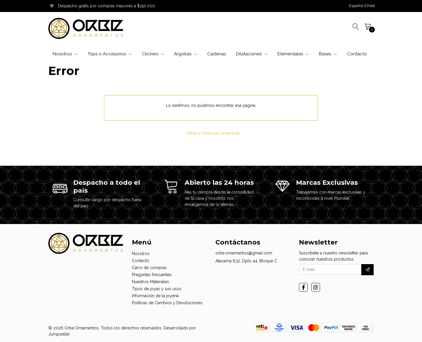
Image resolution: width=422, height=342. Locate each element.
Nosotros (65, 54)
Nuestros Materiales (150, 281)
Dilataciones (252, 54)
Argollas (185, 54)
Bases (328, 54)
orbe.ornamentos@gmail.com (243, 253)
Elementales (293, 54)
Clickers (153, 54)
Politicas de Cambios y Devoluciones (167, 302)
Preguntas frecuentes (152, 274)
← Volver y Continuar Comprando (211, 133)
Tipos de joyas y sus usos (156, 288)
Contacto (357, 54)
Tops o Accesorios (110, 54)
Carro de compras (149, 267)
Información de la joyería (155, 295)
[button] (362, 6)
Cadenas (216, 54)
